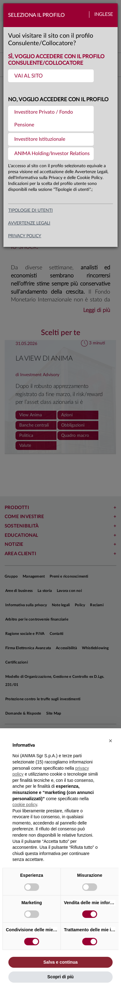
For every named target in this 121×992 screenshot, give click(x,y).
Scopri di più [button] (60, 976)
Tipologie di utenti (30, 210)
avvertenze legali (29, 223)
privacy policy (24, 236)
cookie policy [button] (24, 804)
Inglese (103, 14)
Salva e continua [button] (60, 962)
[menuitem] (51, 75)
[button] (110, 741)
